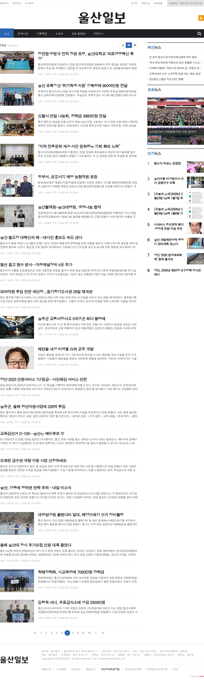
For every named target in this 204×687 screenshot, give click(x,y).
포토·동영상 (78, 33)
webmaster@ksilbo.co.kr (113, 658)
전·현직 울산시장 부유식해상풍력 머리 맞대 (173, 57)
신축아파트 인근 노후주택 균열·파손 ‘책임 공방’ (175, 73)
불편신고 (90, 669)
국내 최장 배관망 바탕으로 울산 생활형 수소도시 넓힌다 (176, 62)
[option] (175, 116)
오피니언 (23, 33)
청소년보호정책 (133, 669)
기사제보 (29, 3)
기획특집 (41, 33)
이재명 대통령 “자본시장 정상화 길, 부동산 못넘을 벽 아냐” (176, 68)
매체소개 (4, 3)
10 (89, 633)
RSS (175, 669)
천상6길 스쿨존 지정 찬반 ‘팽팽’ (166, 79)
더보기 (98, 33)
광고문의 (16, 3)
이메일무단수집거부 (157, 669)
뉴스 (6, 33)
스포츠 (59, 33)
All (73, 658)
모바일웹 (158, 3)
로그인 (134, 3)
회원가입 (145, 3)
